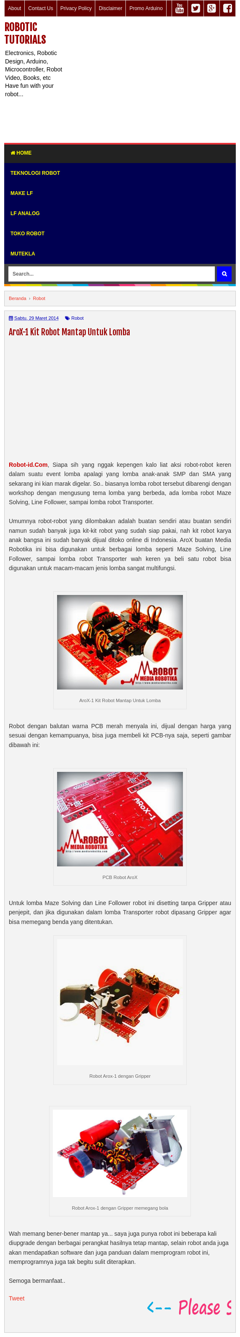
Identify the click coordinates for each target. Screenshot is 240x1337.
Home (20, 153)
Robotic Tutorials (25, 33)
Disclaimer (110, 8)
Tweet (16, 1298)
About (14, 8)
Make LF (21, 193)
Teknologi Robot (35, 173)
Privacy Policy (76, 8)
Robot (77, 318)
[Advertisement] (151, 80)
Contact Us (40, 8)
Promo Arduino (145, 8)
